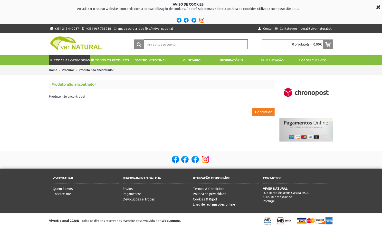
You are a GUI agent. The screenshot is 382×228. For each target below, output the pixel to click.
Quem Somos (63, 189)
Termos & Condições (208, 189)
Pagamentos (132, 194)
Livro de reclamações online (214, 204)
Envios (128, 189)
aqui (295, 9)
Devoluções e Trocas (139, 199)
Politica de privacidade (210, 194)
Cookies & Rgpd (205, 199)
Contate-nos (62, 194)
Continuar (263, 112)
